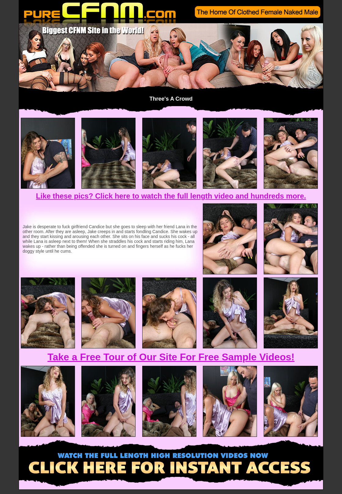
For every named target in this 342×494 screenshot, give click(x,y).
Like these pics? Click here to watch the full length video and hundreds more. (171, 196)
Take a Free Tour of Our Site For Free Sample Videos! (170, 356)
